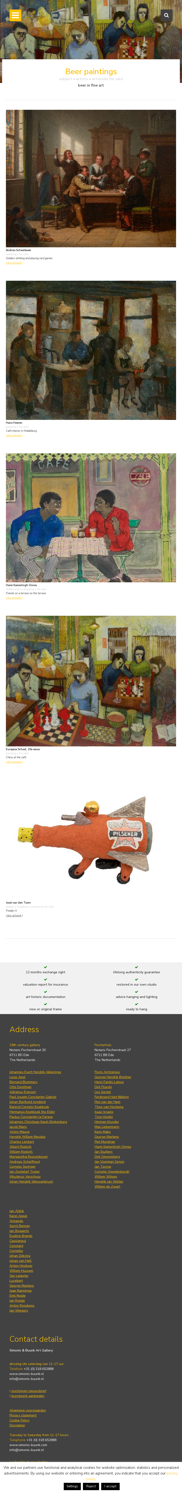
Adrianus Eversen (22, 1092)
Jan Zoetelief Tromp (24, 1171)
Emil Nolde (17, 1295)
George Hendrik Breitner (113, 1077)
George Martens (107, 1137)
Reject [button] (91, 1486)
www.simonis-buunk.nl (26, 1374)
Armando (16, 1221)
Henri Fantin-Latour (109, 1082)
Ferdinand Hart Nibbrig (112, 1097)
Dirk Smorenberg (107, 1156)
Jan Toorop (103, 1166)
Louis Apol (17, 1077)
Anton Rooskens (21, 1305)
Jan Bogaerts (19, 1231)
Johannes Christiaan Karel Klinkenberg (38, 1122)
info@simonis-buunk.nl (26, 1379)
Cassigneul (17, 1241)
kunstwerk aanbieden (26, 1396)
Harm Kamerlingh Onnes (113, 1146)
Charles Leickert (21, 1141)
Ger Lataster (18, 1275)
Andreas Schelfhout (24, 1161)
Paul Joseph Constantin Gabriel (32, 1097)
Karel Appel (18, 1216)
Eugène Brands (20, 1236)
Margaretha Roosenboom (28, 1156)
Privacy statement (22, 1415)
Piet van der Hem (107, 1102)
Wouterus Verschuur (25, 1176)
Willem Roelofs (21, 1151)
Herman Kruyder (107, 1122)
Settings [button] (72, 1486)
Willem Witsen (106, 1176)
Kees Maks (103, 1132)
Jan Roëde (17, 1300)
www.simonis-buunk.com (28, 1445)
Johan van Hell (20, 1261)
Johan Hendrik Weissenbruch (31, 1181)
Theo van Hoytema (109, 1107)
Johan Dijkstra (19, 1256)
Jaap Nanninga (20, 1290)
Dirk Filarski (103, 1087)
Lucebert (16, 1280)
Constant (16, 1246)
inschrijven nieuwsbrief (27, 1391)
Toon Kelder (104, 1117)
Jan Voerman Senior (109, 1161)
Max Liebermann (107, 1127)
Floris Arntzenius (107, 1072)
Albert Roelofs (20, 1146)
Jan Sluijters (104, 1151)
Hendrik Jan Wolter (109, 1181)
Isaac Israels (104, 1112)
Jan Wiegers (18, 1310)
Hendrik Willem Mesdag (27, 1137)
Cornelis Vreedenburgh (112, 1171)
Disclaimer (17, 1425)
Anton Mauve (19, 1132)
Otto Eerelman (20, 1087)
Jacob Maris (18, 1127)
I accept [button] (110, 1486)
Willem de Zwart (107, 1186)
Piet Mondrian (105, 1141)
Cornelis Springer (22, 1166)
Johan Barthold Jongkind (27, 1102)
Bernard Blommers (23, 1082)
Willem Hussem (21, 1270)
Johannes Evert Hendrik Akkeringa (35, 1072)
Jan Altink (16, 1211)
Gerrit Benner (19, 1226)
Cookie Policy (19, 1420)
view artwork (14, 263)
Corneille (16, 1251)
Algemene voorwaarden (27, 1410)
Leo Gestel (103, 1092)
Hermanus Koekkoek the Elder (32, 1112)
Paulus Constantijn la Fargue (31, 1117)
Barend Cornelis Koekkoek (29, 1107)
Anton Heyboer (20, 1265)
